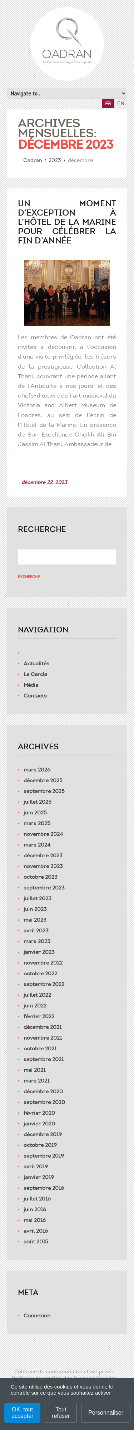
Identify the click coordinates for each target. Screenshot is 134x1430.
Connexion (37, 1315)
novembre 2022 (43, 963)
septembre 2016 (44, 1188)
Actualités (36, 663)
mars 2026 (37, 769)
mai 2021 (34, 1070)
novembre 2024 (43, 834)
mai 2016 (35, 1220)
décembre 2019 (43, 1134)
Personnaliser (105, 1413)
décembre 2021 (42, 1027)
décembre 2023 (43, 855)
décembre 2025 (43, 780)
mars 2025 (37, 823)
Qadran (32, 160)
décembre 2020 (43, 1091)
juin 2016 (35, 1209)
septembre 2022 (44, 984)
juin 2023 (35, 909)
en (120, 103)
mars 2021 (36, 1081)
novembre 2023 (43, 866)
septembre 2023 (44, 887)
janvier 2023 (39, 952)
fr (108, 103)
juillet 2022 (37, 995)
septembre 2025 (44, 791)
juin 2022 (35, 1005)
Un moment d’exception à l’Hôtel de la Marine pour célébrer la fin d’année (67, 222)
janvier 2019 (39, 1177)
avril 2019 (36, 1166)
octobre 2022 (40, 973)
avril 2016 (36, 1231)
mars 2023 (37, 941)
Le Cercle (35, 674)
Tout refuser (61, 1412)
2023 (55, 160)
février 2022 (39, 1016)
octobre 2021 (40, 1048)
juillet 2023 (37, 898)
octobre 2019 (40, 1145)
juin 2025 (35, 812)
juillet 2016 (37, 1198)
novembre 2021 (43, 1038)
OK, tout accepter (22, 1412)
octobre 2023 (41, 877)
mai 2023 (35, 920)
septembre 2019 (44, 1156)
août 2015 (36, 1241)
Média (31, 685)
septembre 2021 (44, 1059)
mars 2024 (37, 845)
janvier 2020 (39, 1123)
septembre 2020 (44, 1102)
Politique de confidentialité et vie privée (64, 1371)
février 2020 (39, 1113)
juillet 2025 (37, 802)
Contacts (35, 695)
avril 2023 (36, 930)
